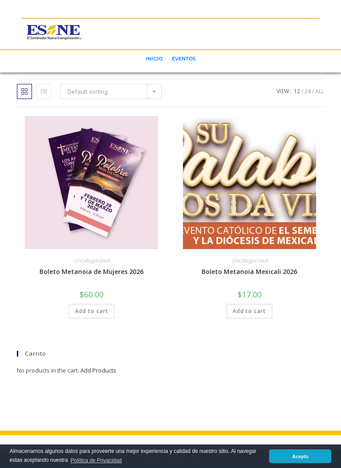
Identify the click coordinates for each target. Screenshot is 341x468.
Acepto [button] (300, 456)
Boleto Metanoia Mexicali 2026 (249, 271)
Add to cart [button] (91, 311)
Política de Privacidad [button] (96, 460)
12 (297, 91)
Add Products (98, 370)
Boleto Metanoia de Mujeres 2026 (91, 271)
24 (308, 91)
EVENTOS (184, 59)
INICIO (154, 59)
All (319, 91)
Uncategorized (91, 260)
